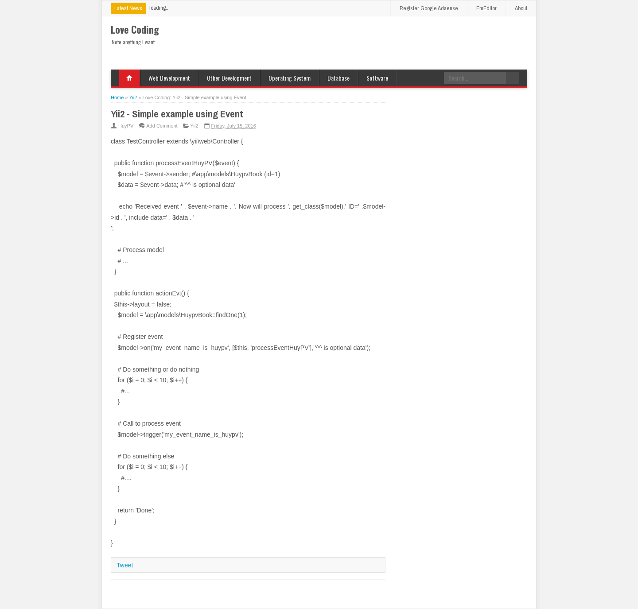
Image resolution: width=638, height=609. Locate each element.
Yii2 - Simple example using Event (177, 113)
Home (129, 78)
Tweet (125, 565)
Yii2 (194, 125)
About (521, 8)
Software (377, 77)
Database (338, 77)
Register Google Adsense (429, 8)
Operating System (289, 77)
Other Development (229, 77)
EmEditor (486, 8)
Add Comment (161, 125)
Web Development (169, 77)
